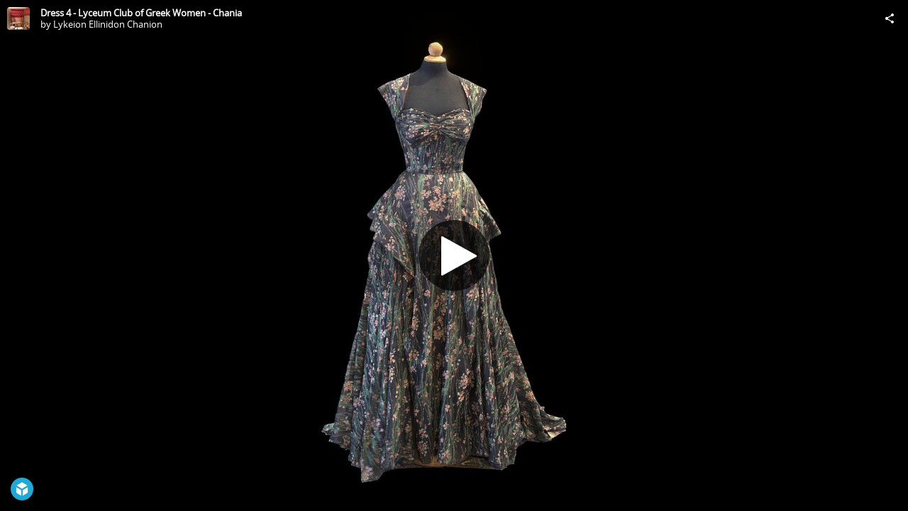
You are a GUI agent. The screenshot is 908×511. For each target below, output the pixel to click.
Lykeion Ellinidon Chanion (107, 24)
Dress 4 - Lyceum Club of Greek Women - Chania (141, 12)
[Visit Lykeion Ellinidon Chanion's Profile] (18, 18)
